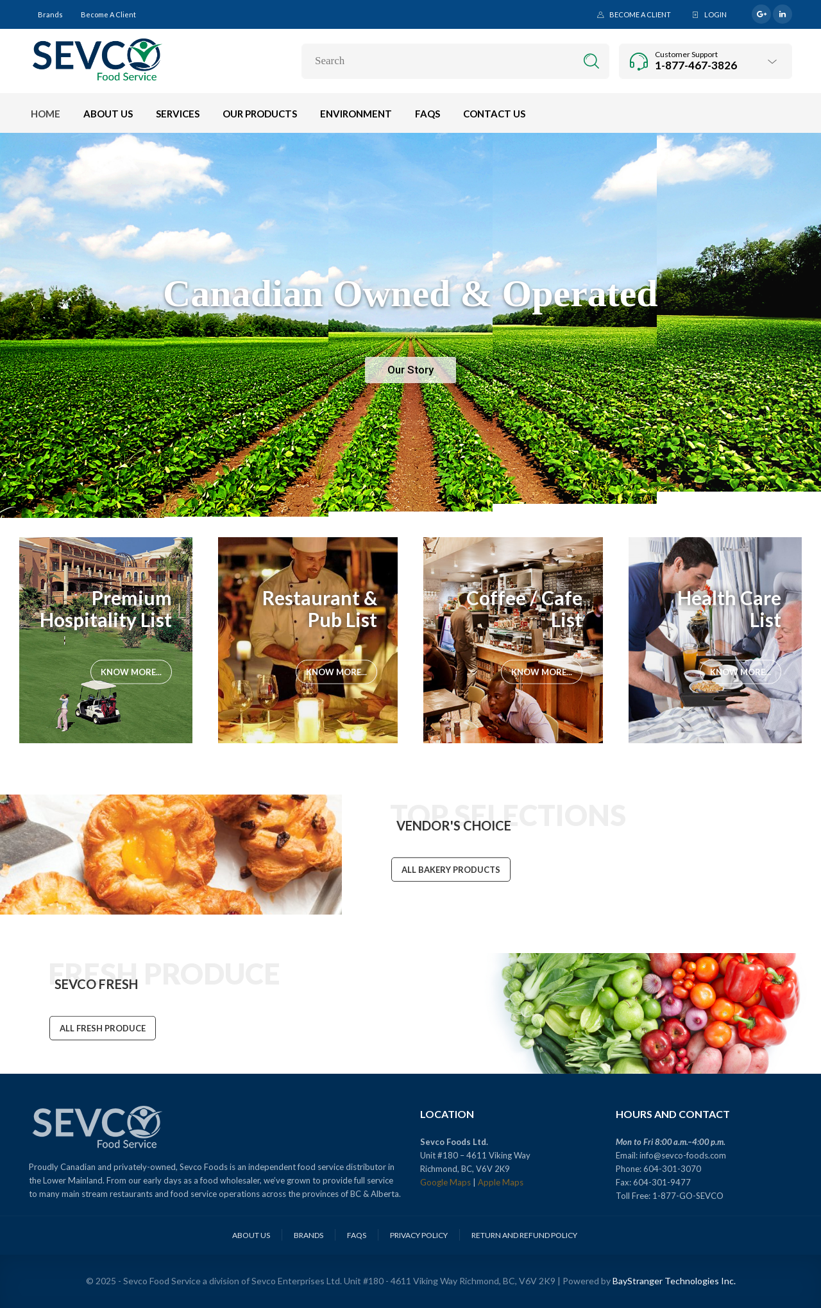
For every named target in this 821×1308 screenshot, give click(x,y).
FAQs (356, 1235)
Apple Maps (500, 1182)
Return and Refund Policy (524, 1235)
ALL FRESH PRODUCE (103, 1029)
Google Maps (445, 1182)
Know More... (131, 672)
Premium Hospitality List (106, 608)
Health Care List (729, 608)
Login (715, 14)
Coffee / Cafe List (524, 608)
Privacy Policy (419, 1235)
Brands (50, 14)
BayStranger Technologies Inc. (674, 1280)
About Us (251, 1235)
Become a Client (108, 14)
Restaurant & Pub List (319, 608)
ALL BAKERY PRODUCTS (451, 870)
